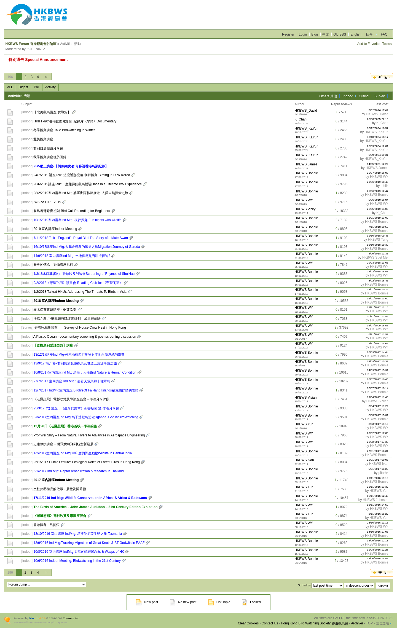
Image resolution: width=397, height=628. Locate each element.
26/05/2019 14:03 (377, 208)
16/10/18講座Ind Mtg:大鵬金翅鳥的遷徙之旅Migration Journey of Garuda (86, 247)
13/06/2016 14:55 (377, 558)
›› (46, 77)
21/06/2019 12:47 (377, 190)
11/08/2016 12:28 (377, 549)
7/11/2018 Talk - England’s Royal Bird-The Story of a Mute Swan (80, 238)
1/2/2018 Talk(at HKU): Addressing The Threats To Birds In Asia (79, 292)
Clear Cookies (248, 623)
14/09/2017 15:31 (377, 370)
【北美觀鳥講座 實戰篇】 (52, 112)
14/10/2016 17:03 (377, 531)
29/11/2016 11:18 (377, 477)
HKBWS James (306, 164)
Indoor (27, 112)
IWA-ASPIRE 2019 (47, 202)
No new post (183, 602)
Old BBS (339, 34)
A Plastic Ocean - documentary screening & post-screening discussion (84, 337)
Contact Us (270, 623)
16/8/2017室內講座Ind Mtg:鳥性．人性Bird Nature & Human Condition (84, 372)
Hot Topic (219, 602)
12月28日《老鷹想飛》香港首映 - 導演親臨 (64, 426)
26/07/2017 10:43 (377, 379)
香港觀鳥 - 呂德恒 (46, 525)
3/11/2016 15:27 (378, 513)
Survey (379, 96)
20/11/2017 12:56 (377, 316)
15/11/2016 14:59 (377, 504)
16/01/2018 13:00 (377, 298)
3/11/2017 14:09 (378, 343)
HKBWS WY (379, 177)
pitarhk (383, 473)
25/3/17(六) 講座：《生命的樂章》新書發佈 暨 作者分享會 (76, 408)
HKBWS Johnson (375, 500)
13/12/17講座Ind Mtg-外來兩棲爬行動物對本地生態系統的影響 (79, 354)
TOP (369, 623)
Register (288, 34)
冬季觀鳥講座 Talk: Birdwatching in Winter (64, 130)
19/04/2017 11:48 (377, 397)
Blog (314, 34)
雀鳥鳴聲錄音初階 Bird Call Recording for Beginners (71, 211)
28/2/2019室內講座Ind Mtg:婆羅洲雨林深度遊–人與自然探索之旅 (80, 193)
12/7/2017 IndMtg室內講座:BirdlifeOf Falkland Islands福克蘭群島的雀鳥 (85, 390)
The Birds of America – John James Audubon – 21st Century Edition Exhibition (95, 507)
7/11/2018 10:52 (378, 226)
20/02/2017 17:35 (377, 432)
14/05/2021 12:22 (377, 163)
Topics (387, 44)
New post (147, 602)
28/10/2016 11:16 (377, 522)
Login (303, 34)
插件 (369, 34)
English (355, 34)
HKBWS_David (306, 110)
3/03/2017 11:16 (378, 423)
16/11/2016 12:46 (377, 495)
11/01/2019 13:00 (377, 217)
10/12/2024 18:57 (377, 128)
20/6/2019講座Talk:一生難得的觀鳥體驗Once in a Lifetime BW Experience (87, 184)
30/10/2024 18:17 (377, 136)
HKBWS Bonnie (306, 173)
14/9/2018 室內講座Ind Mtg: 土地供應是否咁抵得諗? (71, 256)
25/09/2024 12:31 (377, 145)
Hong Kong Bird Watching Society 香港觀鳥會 (314, 623)
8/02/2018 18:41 (378, 280)
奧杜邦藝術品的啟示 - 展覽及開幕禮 (59, 489)
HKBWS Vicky (305, 209)
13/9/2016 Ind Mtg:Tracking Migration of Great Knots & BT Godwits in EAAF (88, 543)
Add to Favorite (368, 44)
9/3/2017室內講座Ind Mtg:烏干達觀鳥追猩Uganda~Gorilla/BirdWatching (85, 417)
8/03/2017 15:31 (378, 415)
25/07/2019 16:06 (377, 172)
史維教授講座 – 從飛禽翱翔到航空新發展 (63, 444)
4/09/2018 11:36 (378, 253)
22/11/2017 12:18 (377, 307)
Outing (364, 96)
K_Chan (301, 119)
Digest (23, 87)
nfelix (384, 186)
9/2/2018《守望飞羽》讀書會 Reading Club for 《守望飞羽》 (77, 283)
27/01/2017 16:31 (377, 450)
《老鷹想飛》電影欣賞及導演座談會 (59, 516)
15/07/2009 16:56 (377, 325)
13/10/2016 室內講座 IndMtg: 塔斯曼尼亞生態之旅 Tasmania (77, 534)
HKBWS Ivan (304, 460)
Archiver (357, 623)
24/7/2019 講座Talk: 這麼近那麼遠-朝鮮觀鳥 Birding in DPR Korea (81, 175)
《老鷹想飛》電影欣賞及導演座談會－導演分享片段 (71, 399)
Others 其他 (328, 96)
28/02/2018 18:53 (377, 271)
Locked (251, 602)
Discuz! (34, 618)
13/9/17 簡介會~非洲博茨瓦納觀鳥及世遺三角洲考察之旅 (75, 363)
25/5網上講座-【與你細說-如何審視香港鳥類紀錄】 (70, 166)
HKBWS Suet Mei (375, 257)
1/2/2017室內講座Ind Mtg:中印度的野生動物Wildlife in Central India (82, 453)
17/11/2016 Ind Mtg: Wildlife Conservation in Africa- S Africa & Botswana (90, 498)
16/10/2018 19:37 (377, 244)
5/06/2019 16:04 (378, 199)
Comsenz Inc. (71, 618)
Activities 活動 (19, 96)
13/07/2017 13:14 (377, 388)
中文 (325, 34)
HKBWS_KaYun (306, 128)
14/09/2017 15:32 (377, 361)
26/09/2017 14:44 (377, 352)
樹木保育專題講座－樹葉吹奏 (54, 310)
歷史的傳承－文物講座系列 (53, 265)
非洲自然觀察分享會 (48, 148)
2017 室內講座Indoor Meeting (56, 480)
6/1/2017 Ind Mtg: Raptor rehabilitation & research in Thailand (78, 471)
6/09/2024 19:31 (378, 154)
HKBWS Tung (378, 239)
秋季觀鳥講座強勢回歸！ (51, 157)
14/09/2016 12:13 (377, 540)
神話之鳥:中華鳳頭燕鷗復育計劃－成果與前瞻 (66, 319)
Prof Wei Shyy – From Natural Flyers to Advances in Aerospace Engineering (89, 435)
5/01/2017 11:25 (378, 468)
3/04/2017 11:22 (378, 405)
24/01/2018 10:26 (377, 289)
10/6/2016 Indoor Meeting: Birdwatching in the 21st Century (76, 561)
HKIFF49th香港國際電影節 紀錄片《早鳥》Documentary (74, 121)
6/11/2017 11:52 (378, 334)
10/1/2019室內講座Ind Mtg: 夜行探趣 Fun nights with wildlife (77, 220)
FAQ (384, 34)
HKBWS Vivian (306, 397)
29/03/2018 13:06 (377, 262)
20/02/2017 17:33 (377, 441)
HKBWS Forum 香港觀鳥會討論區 (30, 44)
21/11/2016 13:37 (377, 486)
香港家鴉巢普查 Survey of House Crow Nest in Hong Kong (80, 327)
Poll (36, 87)
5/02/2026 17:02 (378, 110)
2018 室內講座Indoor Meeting (56, 301)
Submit (383, 586)
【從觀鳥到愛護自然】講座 (53, 345)
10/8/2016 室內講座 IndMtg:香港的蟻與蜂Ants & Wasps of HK (78, 552)
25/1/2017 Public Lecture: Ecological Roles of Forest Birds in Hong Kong (86, 462)
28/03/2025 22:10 (377, 118)
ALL (10, 87)
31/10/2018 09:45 (377, 235)
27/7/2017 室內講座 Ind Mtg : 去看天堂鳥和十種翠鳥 (71, 381)
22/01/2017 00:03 (377, 459)
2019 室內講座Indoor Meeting (55, 229)
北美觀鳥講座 (43, 139)
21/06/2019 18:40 (377, 181)
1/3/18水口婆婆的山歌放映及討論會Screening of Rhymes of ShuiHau (84, 274)
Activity (50, 87)
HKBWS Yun (304, 424)
